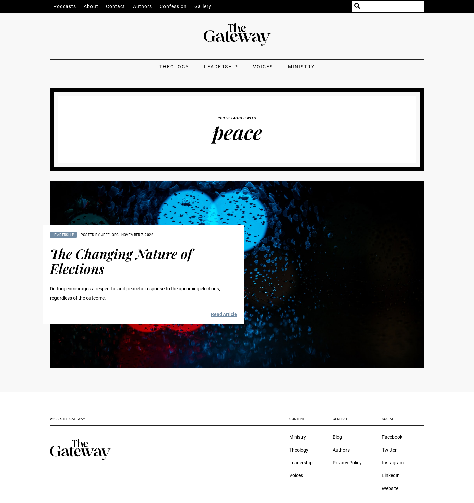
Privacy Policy (347, 462)
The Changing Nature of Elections (121, 261)
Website (390, 488)
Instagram (393, 462)
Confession (173, 6)
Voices (263, 66)
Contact (115, 6)
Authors (142, 6)
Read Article (224, 314)
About (91, 6)
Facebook (392, 437)
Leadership (221, 66)
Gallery (202, 6)
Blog (337, 437)
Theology (174, 66)
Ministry (301, 66)
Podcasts (64, 6)
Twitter (389, 450)
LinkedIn (391, 475)
